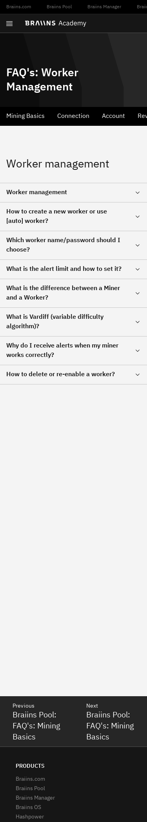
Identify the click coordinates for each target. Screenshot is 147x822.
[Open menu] (9, 23)
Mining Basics (25, 116)
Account (113, 116)
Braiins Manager (104, 7)
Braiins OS (28, 807)
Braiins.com (18, 7)
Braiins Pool (59, 7)
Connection (73, 116)
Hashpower (30, 817)
